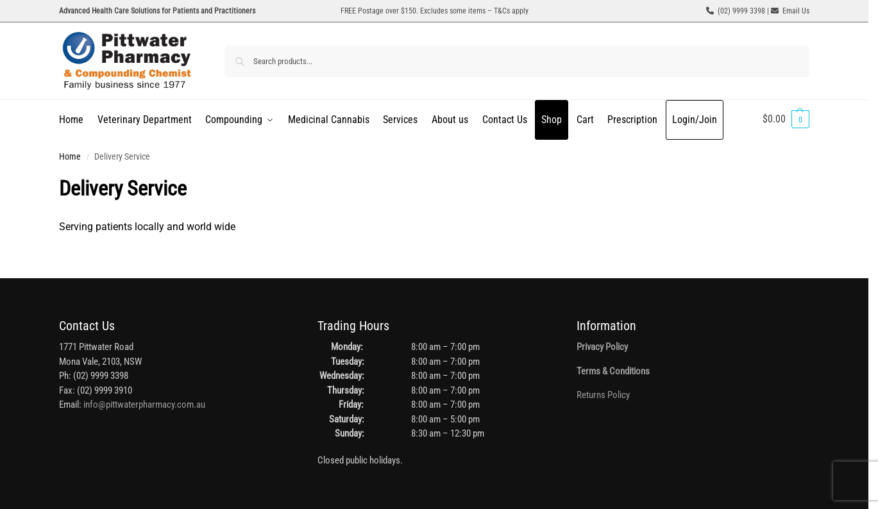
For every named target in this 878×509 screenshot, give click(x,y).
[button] (786, 119)
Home (70, 156)
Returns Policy (603, 395)
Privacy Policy (602, 347)
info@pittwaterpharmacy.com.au (144, 404)
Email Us (795, 10)
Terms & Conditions (613, 371)
